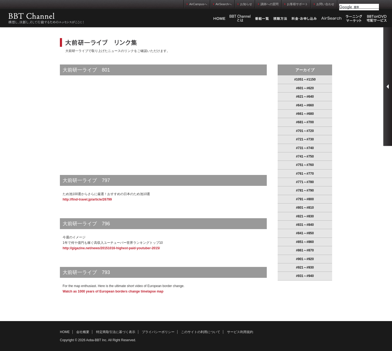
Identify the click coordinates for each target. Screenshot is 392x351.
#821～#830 (305, 216)
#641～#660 (305, 105)
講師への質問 (268, 4)
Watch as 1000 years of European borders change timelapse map (113, 291)
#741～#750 (305, 156)
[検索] (359, 7)
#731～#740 (305, 148)
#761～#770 (305, 174)
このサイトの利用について (200, 332)
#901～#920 (305, 259)
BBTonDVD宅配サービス (377, 18)
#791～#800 (305, 199)
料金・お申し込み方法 (304, 18)
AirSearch (331, 18)
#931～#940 (305, 276)
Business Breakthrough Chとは (240, 18)
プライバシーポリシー (158, 332)
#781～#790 (305, 190)
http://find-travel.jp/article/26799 (87, 199)
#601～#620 (305, 88)
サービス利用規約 (240, 332)
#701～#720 (305, 131)
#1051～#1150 (305, 79)
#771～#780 (305, 182)
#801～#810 (305, 208)
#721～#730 (305, 139)
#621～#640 (305, 96)
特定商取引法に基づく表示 (115, 332)
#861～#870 (305, 250)
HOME (219, 18)
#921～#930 (305, 267)
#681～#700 (305, 122)
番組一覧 (262, 18)
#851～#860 (305, 242)
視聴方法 (280, 18)
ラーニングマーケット (354, 18)
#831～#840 (305, 225)
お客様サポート (296, 4)
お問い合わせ (324, 4)
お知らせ (245, 4)
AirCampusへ (197, 4)
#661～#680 (305, 114)
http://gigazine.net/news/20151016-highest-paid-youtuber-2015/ (111, 248)
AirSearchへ (222, 4)
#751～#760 (305, 165)
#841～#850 (305, 233)
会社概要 (82, 332)
